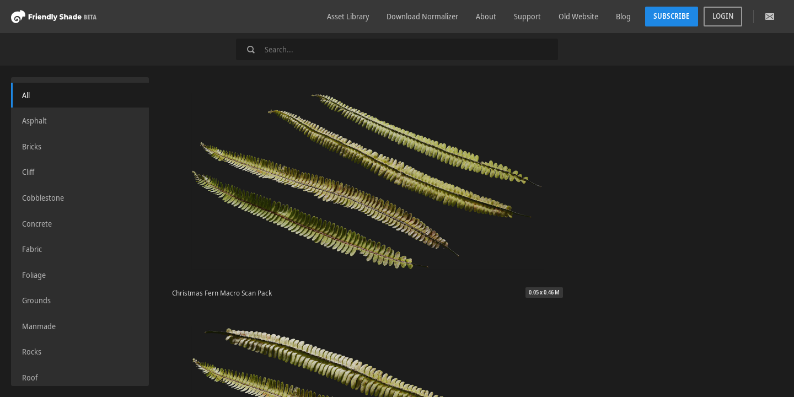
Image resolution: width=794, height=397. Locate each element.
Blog (623, 16)
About (486, 16)
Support (527, 16)
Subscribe (671, 16)
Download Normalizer (422, 16)
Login (722, 16)
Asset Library (348, 16)
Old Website (578, 16)
